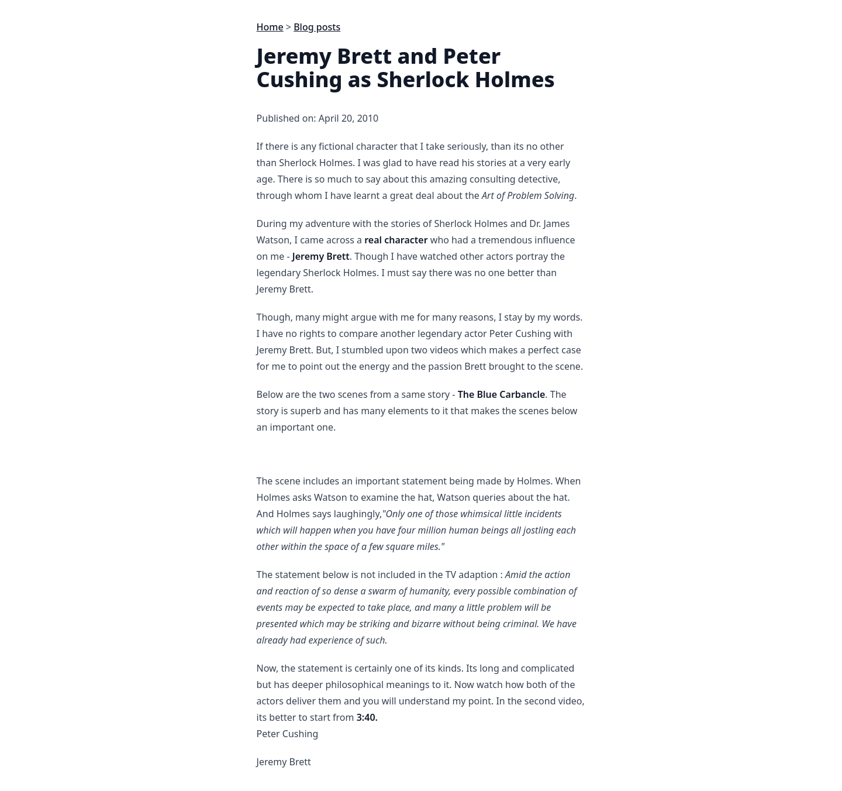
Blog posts (317, 26)
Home (270, 26)
